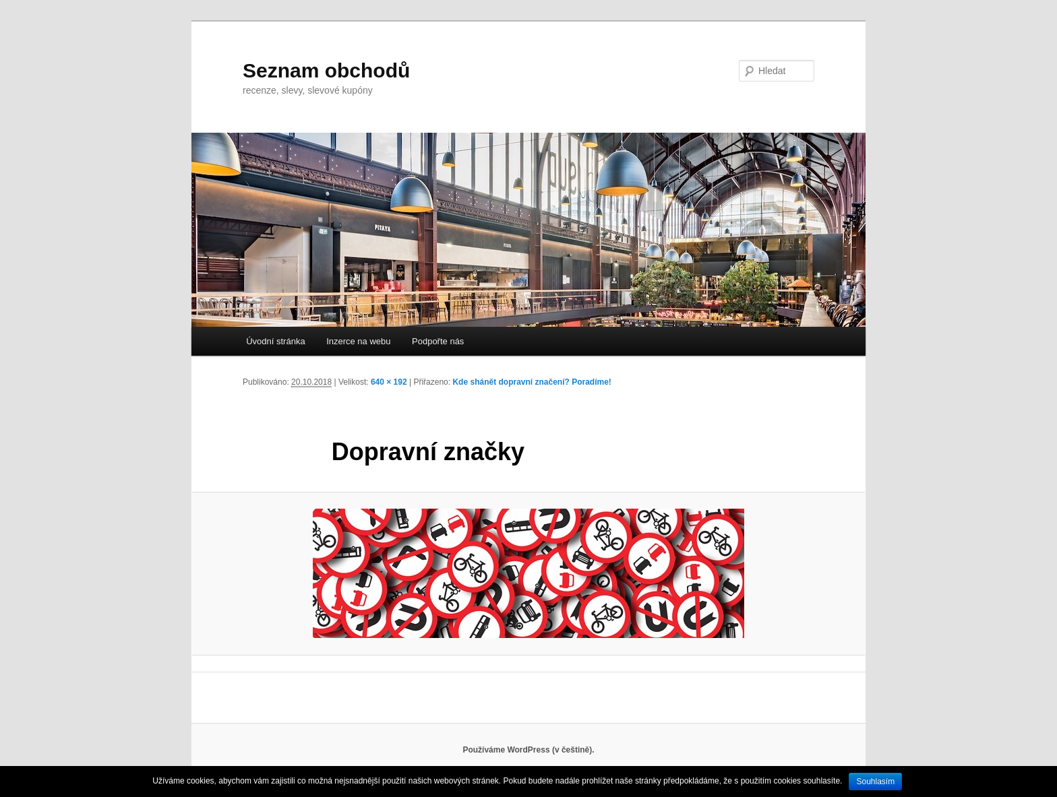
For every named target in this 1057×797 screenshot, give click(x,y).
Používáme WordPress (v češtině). (528, 750)
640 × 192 (389, 382)
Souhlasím (875, 781)
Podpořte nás (438, 341)
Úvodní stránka (275, 341)
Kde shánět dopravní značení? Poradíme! (531, 382)
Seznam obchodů (326, 70)
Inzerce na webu (358, 341)
